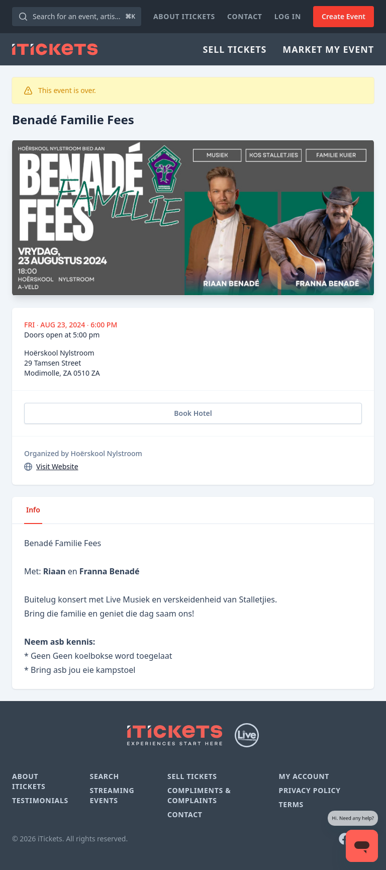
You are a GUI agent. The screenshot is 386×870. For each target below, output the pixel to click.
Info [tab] (33, 509)
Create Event (343, 16)
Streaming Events (111, 795)
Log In (287, 16)
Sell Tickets (234, 49)
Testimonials (40, 800)
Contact (244, 16)
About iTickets (184, 16)
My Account (303, 776)
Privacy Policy (309, 790)
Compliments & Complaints (199, 795)
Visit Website (57, 466)
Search (104, 776)
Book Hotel (193, 413)
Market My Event (328, 49)
